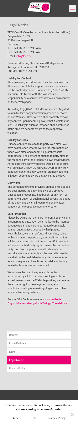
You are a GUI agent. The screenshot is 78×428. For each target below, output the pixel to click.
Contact (13, 335)
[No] (72, 414)
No (34, 418)
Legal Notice (16, 360)
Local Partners (17, 343)
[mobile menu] (72, 8)
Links (12, 351)
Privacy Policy (17, 368)
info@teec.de (24, 56)
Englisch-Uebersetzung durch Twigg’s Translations (37, 303)
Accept (16, 418)
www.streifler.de (51, 299)
